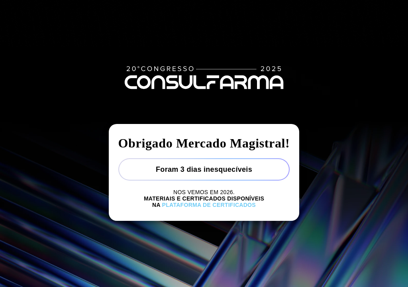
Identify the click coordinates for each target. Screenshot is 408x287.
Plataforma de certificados (209, 205)
